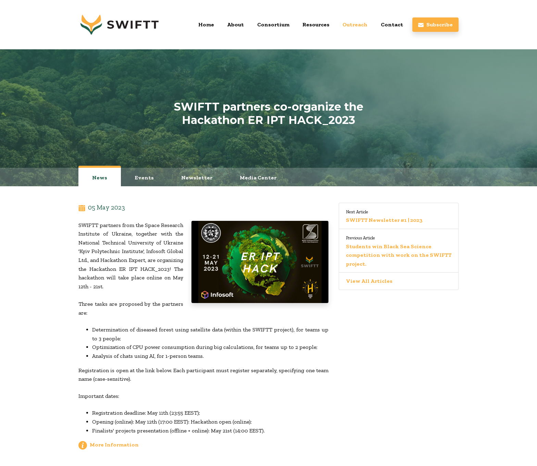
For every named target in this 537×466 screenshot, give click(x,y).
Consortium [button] (273, 24)
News (99, 177)
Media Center (258, 177)
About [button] (235, 24)
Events (144, 177)
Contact (392, 24)
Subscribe (435, 24)
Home (206, 24)
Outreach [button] (354, 24)
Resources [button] (315, 24)
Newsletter (196, 177)
